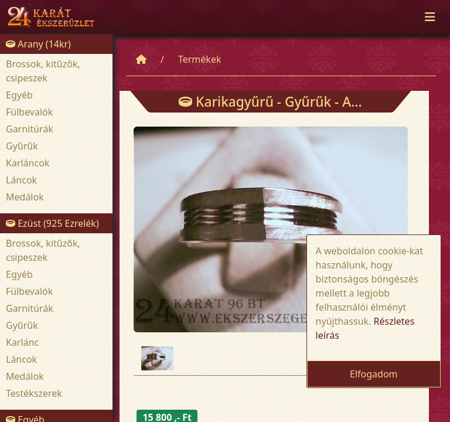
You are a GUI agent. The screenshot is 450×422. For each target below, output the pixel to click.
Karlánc (22, 342)
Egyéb (19, 95)
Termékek (199, 59)
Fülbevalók (29, 112)
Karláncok (27, 162)
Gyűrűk (22, 145)
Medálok (25, 196)
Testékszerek (34, 393)
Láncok (21, 179)
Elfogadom (374, 373)
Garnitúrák (29, 128)
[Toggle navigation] (430, 17)
